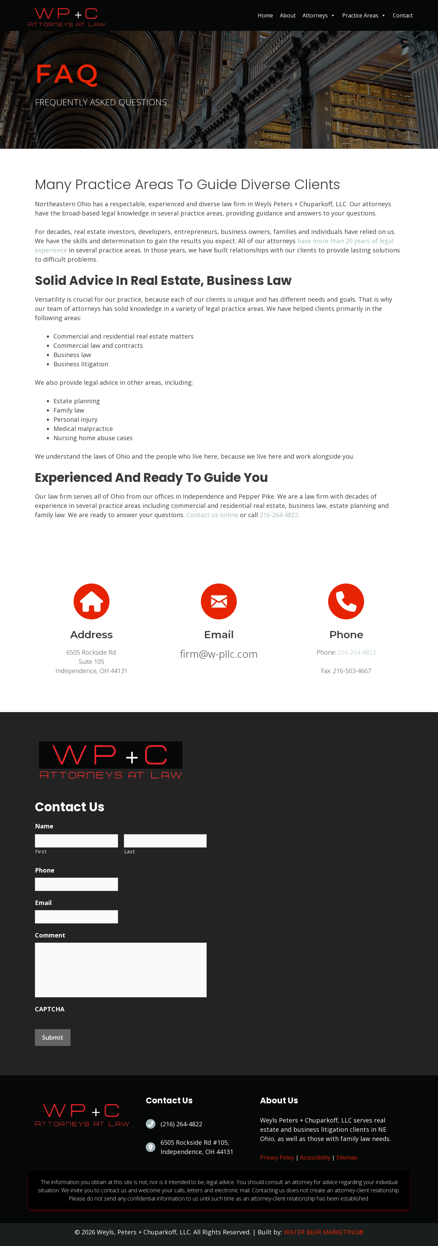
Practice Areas (364, 15)
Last (129, 851)
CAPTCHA (49, 1009)
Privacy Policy (277, 1157)
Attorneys (318, 15)
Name (44, 826)
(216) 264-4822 (181, 1124)
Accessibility (315, 1157)
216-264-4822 (279, 515)
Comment (50, 935)
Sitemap (346, 1157)
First (41, 851)
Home (265, 15)
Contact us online (212, 515)
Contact (403, 15)
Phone (44, 870)
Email (43, 903)
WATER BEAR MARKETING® (323, 1232)
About (288, 15)
